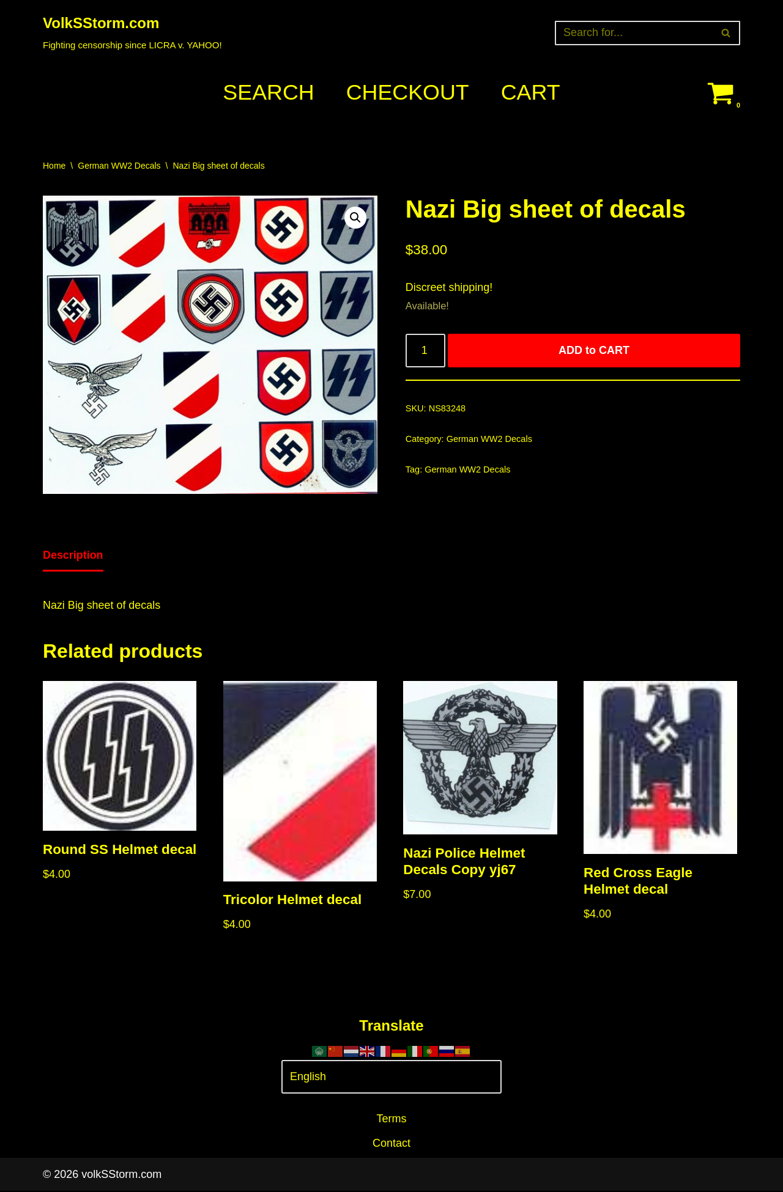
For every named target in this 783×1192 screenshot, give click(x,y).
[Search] (634, 33)
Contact (391, 1144)
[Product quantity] (425, 351)
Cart (530, 92)
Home (54, 166)
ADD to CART (593, 351)
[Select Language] (391, 1078)
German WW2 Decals (119, 166)
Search (268, 92)
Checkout (407, 92)
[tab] (73, 556)
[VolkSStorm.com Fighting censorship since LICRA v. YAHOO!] (132, 32)
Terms (392, 1119)
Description (73, 555)
